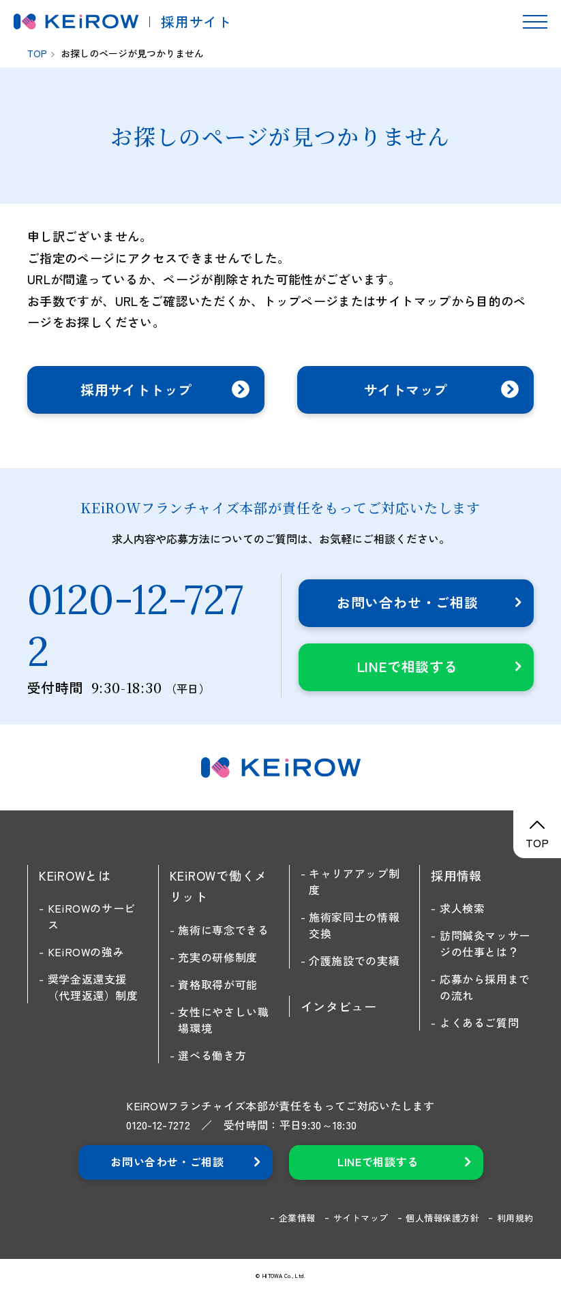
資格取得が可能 (217, 984)
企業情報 (297, 1217)
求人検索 (462, 908)
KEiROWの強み (86, 951)
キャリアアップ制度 (354, 881)
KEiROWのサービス (92, 916)
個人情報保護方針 (442, 1217)
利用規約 (515, 1217)
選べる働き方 (212, 1055)
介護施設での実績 (354, 960)
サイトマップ (361, 1217)
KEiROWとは (75, 875)
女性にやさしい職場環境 (223, 1019)
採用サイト (196, 22)
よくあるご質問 (479, 1022)
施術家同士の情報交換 (354, 925)
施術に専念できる (223, 930)
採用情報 (456, 875)
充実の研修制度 (217, 957)
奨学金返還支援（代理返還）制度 (93, 987)
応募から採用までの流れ (485, 987)
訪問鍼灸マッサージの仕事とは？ (485, 943)
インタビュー (339, 1006)
